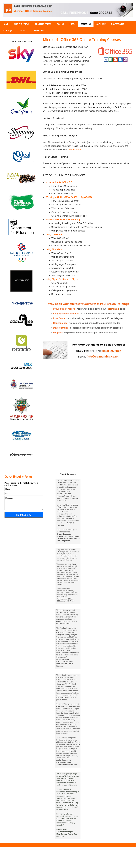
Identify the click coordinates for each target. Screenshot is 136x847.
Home (5, 24)
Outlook (101, 24)
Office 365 (86, 24)
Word (23, 30)
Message (24, 503)
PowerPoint (117, 24)
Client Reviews (21, 24)
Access (60, 24)
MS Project (8, 30)
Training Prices (43, 24)
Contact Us (38, 30)
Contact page (74, 149)
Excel (72, 24)
